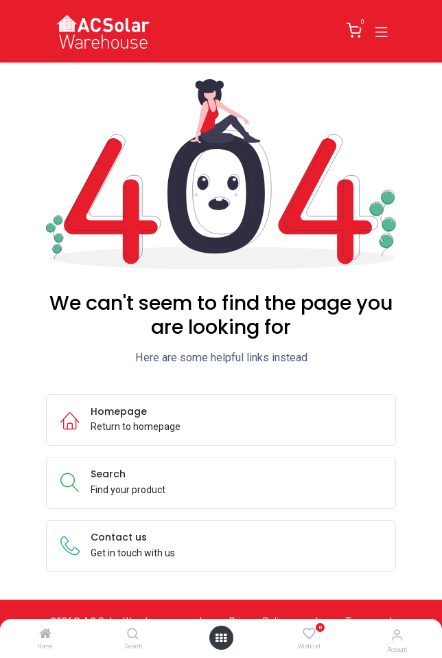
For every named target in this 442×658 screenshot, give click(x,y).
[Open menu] (221, 638)
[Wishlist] (309, 634)
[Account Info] (397, 635)
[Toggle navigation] (381, 30)
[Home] (45, 634)
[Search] (132, 634)
